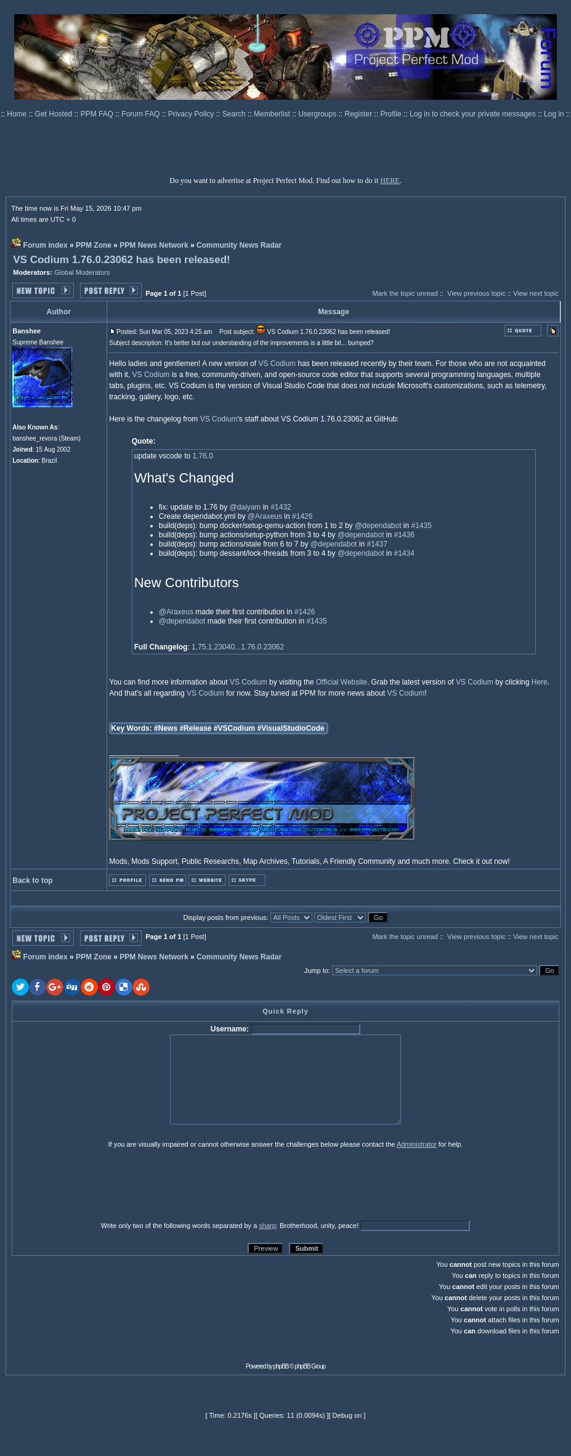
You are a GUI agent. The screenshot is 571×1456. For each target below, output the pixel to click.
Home (17, 114)
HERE (389, 180)
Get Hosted (55, 114)
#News (165, 728)
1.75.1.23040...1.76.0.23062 (238, 647)
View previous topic (476, 293)
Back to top (32, 880)
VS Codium (277, 363)
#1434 (404, 553)
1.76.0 (202, 456)
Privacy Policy (192, 114)
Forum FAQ (141, 114)
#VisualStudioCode (291, 728)
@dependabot (378, 525)
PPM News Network (153, 245)
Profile (392, 114)
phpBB (281, 1366)
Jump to (316, 970)
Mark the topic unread (404, 293)
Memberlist (273, 114)
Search (235, 114)
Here (540, 682)
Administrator (417, 1144)
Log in (554, 114)
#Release (195, 728)
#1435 (421, 525)
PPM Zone (93, 245)
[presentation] (107, 1184)
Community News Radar (238, 245)
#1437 (376, 544)
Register (360, 114)
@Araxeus (265, 516)
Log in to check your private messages (474, 114)
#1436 (404, 535)
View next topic (536, 293)
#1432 (280, 507)
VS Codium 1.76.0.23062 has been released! (121, 260)
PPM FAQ (98, 114)
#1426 (302, 516)
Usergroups (318, 114)
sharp (267, 1225)
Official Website (341, 682)
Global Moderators (82, 272)
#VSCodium (234, 728)
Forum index (45, 245)
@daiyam (245, 507)
